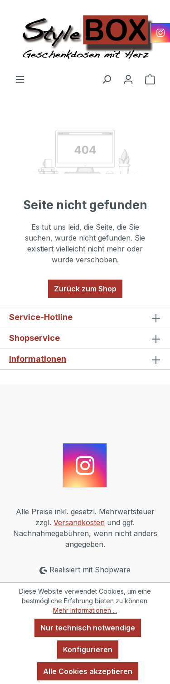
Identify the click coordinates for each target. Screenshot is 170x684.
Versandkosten (79, 522)
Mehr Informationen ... (85, 610)
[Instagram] (160, 32)
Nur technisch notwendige (87, 627)
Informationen (37, 359)
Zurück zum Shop (85, 288)
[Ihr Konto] (128, 79)
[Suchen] (106, 79)
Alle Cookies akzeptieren (87, 671)
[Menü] (20, 79)
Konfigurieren (87, 649)
